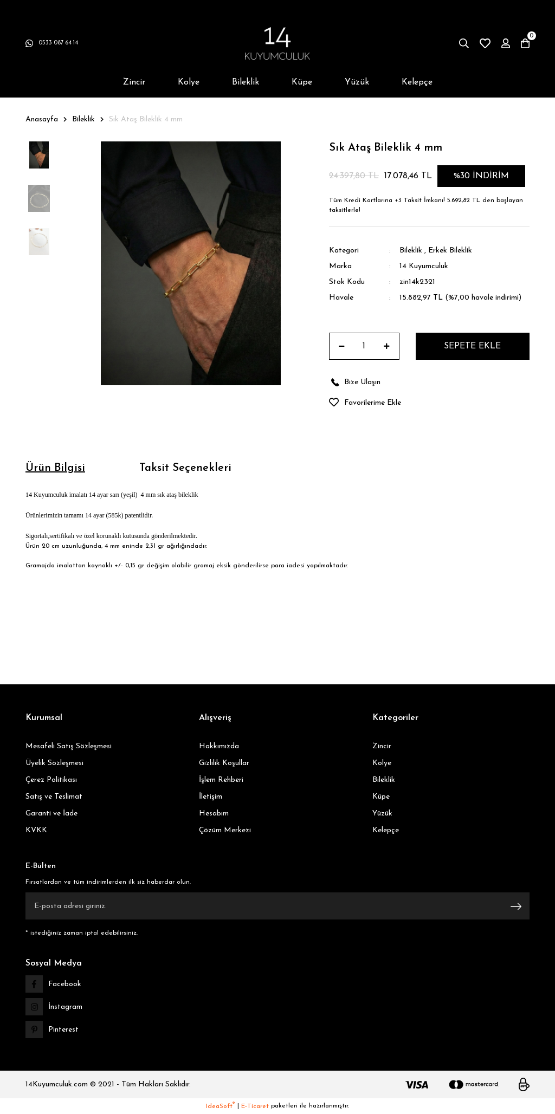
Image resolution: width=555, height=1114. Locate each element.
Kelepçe (385, 830)
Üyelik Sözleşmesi (54, 763)
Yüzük (382, 813)
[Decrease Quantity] (342, 346)
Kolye (381, 763)
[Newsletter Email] (277, 905)
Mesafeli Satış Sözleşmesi (68, 746)
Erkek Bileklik (450, 251)
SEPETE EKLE (472, 346)
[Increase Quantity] (387, 346)
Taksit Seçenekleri (185, 468)
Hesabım (214, 813)
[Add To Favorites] (429, 403)
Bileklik (410, 251)
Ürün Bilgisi (55, 468)
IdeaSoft (220, 1106)
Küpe (381, 797)
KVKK (36, 830)
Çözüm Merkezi (225, 830)
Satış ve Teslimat (53, 797)
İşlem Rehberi (221, 780)
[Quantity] (364, 346)
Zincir (381, 746)
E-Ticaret (255, 1106)
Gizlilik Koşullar (224, 763)
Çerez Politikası (51, 780)
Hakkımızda (219, 746)
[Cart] (525, 43)
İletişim (210, 797)
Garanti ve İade (51, 813)
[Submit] (516, 905)
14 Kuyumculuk (423, 266)
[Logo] (277, 43)
